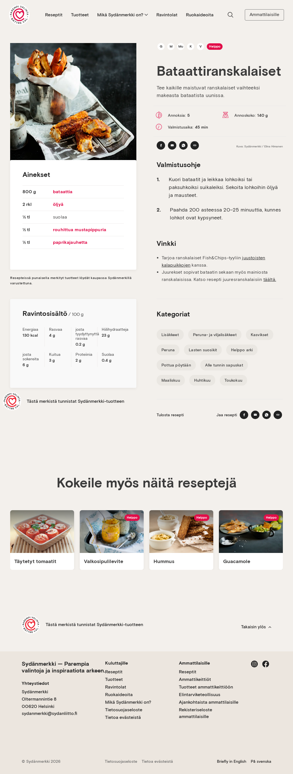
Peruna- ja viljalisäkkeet (215, 334)
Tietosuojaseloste (123, 709)
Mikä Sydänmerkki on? (122, 14)
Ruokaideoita (200, 14)
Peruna (168, 350)
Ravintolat (166, 14)
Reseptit (54, 14)
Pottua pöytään (176, 365)
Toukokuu (233, 380)
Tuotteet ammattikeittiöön (206, 687)
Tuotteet (80, 14)
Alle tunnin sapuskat (224, 365)
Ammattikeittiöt (195, 679)
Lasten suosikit (203, 350)
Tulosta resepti (170, 415)
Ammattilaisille (264, 14)
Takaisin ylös (256, 626)
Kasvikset (259, 334)
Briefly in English (231, 761)
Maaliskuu (170, 380)
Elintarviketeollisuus (199, 694)
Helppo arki (242, 350)
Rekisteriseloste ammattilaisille (195, 713)
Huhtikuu (202, 380)
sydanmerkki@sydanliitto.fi (49, 713)
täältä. (269, 279)
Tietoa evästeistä (123, 717)
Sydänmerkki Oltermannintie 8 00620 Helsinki (39, 699)
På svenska (261, 761)
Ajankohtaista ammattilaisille (208, 702)
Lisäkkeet (170, 334)
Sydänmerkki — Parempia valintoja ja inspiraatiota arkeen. (63, 667)
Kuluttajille (116, 663)
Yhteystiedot (35, 683)
